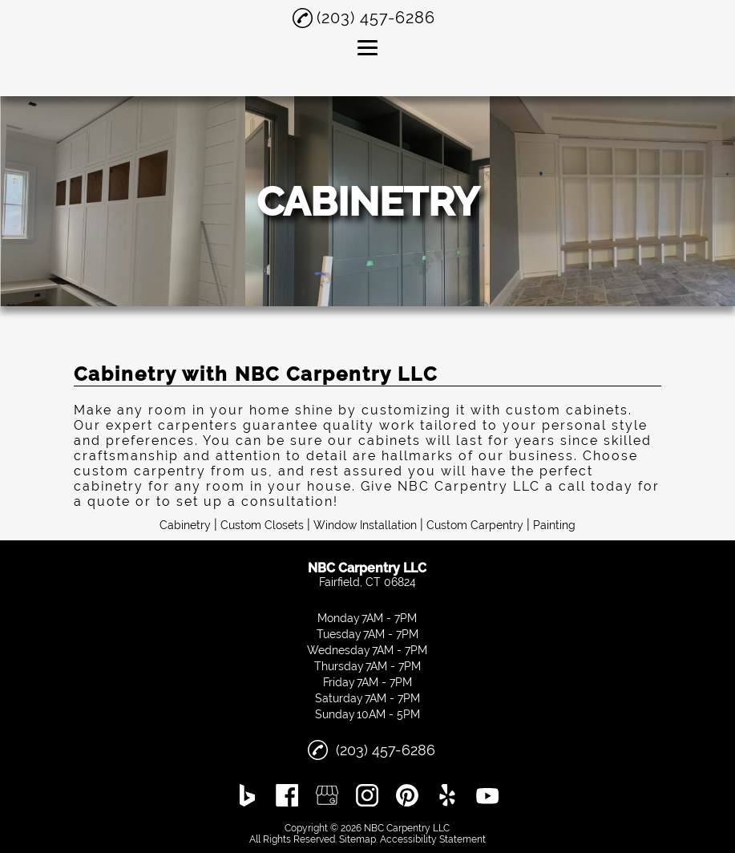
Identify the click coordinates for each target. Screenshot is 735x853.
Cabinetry (185, 525)
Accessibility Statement (433, 839)
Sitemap (357, 839)
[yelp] (447, 795)
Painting (554, 525)
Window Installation (365, 525)
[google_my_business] (327, 795)
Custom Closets (262, 525)
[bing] (248, 795)
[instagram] (367, 795)
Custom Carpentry (474, 525)
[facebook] (287, 795)
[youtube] (487, 795)
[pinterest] (407, 795)
